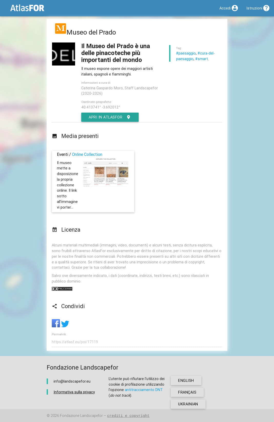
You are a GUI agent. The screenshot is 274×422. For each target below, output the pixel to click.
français (187, 392)
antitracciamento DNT (144, 389)
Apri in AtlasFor (110, 117)
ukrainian (188, 404)
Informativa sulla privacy (74, 391)
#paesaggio (186, 53)
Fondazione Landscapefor (81, 415)
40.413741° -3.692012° (100, 107)
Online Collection (87, 154)
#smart (201, 58)
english (186, 380)
